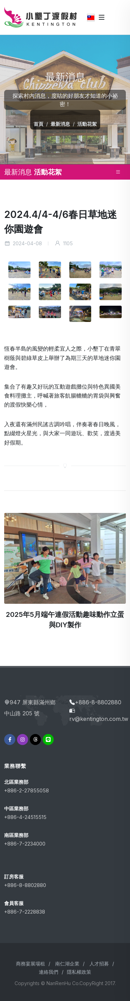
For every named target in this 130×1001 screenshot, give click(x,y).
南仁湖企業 (67, 963)
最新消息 (60, 124)
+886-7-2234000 (24, 844)
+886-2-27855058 (26, 790)
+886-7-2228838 (24, 912)
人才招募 (99, 963)
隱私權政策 (79, 972)
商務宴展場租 (30, 963)
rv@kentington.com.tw (98, 718)
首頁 (38, 124)
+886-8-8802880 (98, 702)
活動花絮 (87, 124)
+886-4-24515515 (25, 817)
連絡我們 (48, 972)
